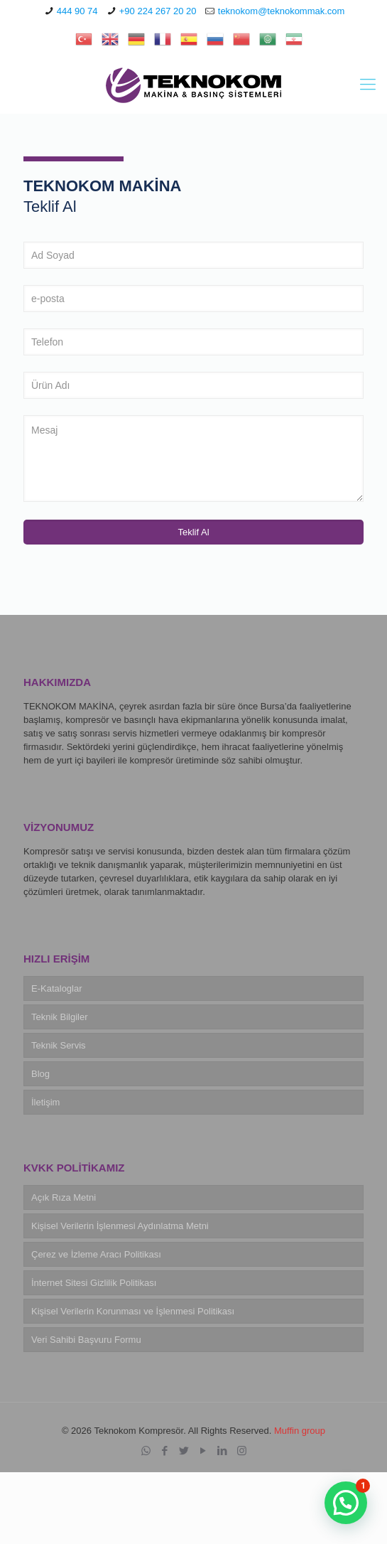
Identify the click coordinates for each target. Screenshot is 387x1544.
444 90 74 (77, 11)
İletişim (45, 1102)
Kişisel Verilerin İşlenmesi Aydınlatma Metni (120, 1226)
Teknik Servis (58, 1045)
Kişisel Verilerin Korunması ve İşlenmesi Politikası (132, 1311)
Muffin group (299, 1430)
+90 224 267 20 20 (158, 11)
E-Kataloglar (56, 988)
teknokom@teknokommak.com (281, 11)
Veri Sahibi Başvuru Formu (86, 1339)
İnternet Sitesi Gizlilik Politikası (93, 1282)
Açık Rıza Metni (63, 1197)
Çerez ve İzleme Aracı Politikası (96, 1254)
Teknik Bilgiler (59, 1017)
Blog (40, 1073)
